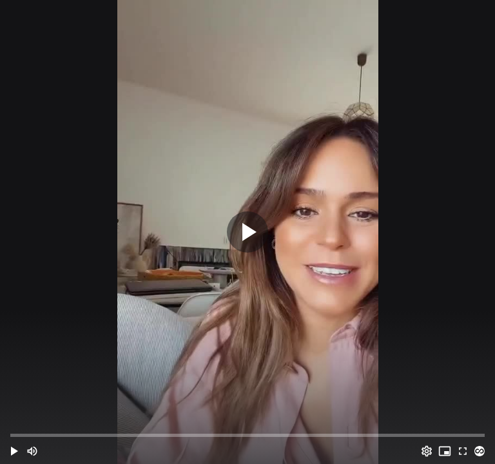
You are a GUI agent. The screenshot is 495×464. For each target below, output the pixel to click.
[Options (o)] (426, 451)
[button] (14, 451)
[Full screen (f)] (463, 451)
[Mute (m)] (32, 451)
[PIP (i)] (444, 451)
